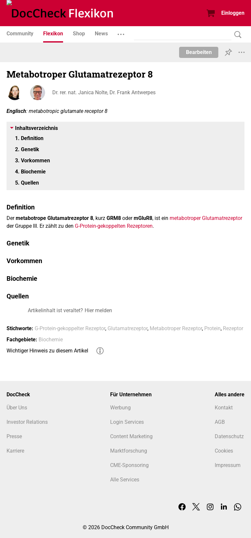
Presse (14, 436)
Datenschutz (229, 436)
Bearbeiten (199, 52)
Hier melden (98, 310)
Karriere (15, 451)
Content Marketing (131, 436)
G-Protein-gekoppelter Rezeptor (70, 328)
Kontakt (224, 407)
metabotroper (185, 218)
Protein (212, 328)
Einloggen (232, 13)
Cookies (224, 451)
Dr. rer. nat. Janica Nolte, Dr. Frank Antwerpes (104, 92)
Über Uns (17, 407)
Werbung (120, 407)
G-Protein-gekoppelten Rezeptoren (114, 226)
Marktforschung (128, 451)
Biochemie (51, 339)
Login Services (127, 422)
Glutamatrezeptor (222, 218)
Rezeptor (233, 328)
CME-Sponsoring (129, 465)
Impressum (228, 465)
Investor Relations (27, 422)
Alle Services (124, 479)
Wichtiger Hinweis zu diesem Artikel (47, 351)
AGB (220, 422)
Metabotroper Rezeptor (176, 328)
